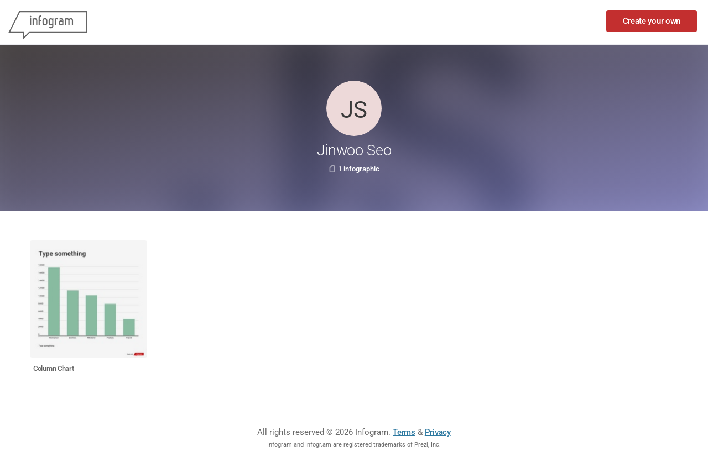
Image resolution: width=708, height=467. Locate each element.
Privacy (438, 432)
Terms (404, 432)
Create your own (652, 21)
